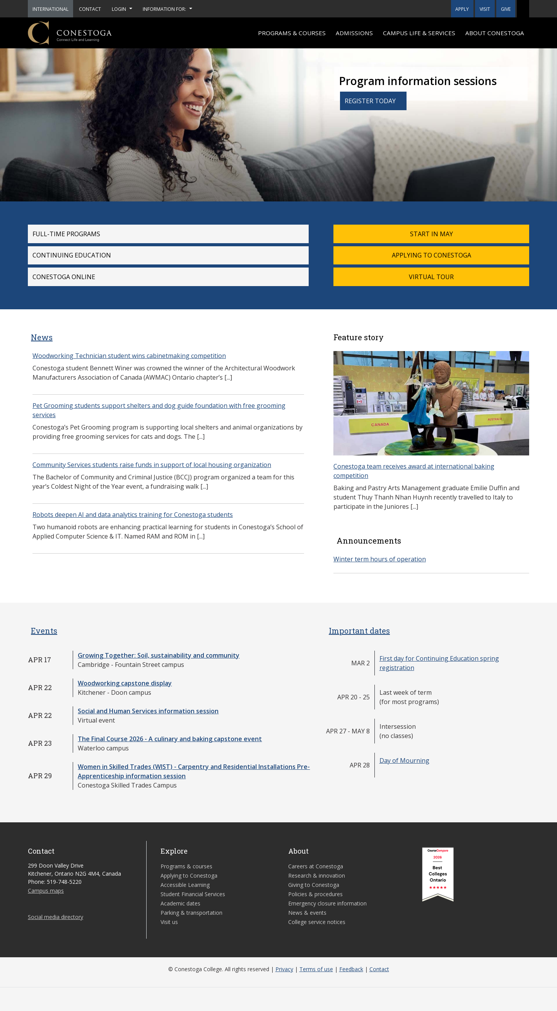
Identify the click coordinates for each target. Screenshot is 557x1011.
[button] (523, 8)
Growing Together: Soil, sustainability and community (158, 655)
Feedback (351, 969)
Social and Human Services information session (148, 711)
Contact (379, 969)
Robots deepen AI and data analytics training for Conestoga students (132, 514)
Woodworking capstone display (125, 683)
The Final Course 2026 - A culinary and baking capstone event (170, 739)
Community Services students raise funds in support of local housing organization (151, 464)
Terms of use (316, 969)
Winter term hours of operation (379, 559)
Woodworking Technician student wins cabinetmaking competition (129, 355)
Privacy (284, 969)
